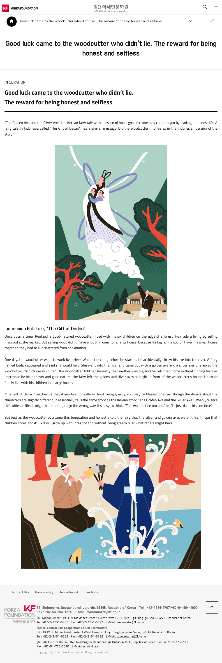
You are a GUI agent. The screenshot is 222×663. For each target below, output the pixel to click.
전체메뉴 (214, 7)
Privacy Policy (44, 592)
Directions (91, 592)
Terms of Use (20, 592)
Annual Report (68, 592)
